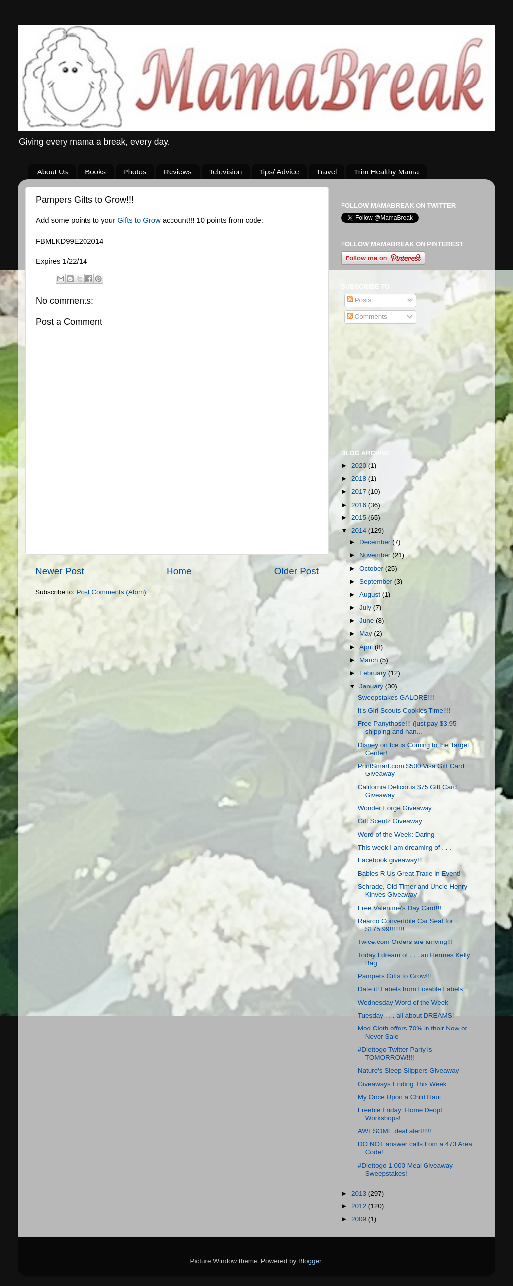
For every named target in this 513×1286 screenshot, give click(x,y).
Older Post (296, 571)
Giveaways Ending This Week (402, 1084)
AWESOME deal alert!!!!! (394, 1131)
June (367, 620)
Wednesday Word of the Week (403, 1002)
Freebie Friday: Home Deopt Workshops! (400, 1113)
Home (179, 571)
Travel (326, 172)
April (367, 647)
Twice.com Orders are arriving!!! (405, 941)
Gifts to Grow (139, 220)
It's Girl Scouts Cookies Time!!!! (404, 710)
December (375, 542)
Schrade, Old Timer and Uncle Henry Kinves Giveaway (413, 890)
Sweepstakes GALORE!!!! (396, 697)
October (372, 568)
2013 (359, 1193)
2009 (359, 1219)
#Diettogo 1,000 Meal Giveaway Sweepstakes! (405, 1169)
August (370, 594)
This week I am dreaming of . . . (404, 847)
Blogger (309, 1261)
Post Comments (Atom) (111, 592)
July (366, 607)
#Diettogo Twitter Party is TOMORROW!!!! (395, 1053)
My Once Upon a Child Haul (399, 1097)
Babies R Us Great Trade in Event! (409, 873)
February (373, 673)
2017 (359, 491)
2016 (359, 505)
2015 (359, 517)
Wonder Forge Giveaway (395, 808)
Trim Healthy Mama (386, 172)
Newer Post (59, 571)
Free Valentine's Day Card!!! (399, 908)
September (376, 581)
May (366, 633)
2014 (359, 530)
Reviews (178, 172)
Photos (135, 172)
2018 (359, 478)
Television (225, 172)
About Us (52, 172)
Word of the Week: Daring (396, 834)
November (375, 555)
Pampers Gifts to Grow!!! (394, 976)
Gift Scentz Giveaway (390, 821)
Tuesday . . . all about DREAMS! (406, 1015)
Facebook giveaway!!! (390, 860)
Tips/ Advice (279, 172)
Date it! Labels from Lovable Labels (410, 989)
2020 (359, 465)
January (372, 686)
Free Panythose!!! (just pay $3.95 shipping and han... (407, 727)
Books (95, 172)
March (369, 660)
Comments (367, 316)
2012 (359, 1206)
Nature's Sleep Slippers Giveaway (408, 1070)
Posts (359, 300)
